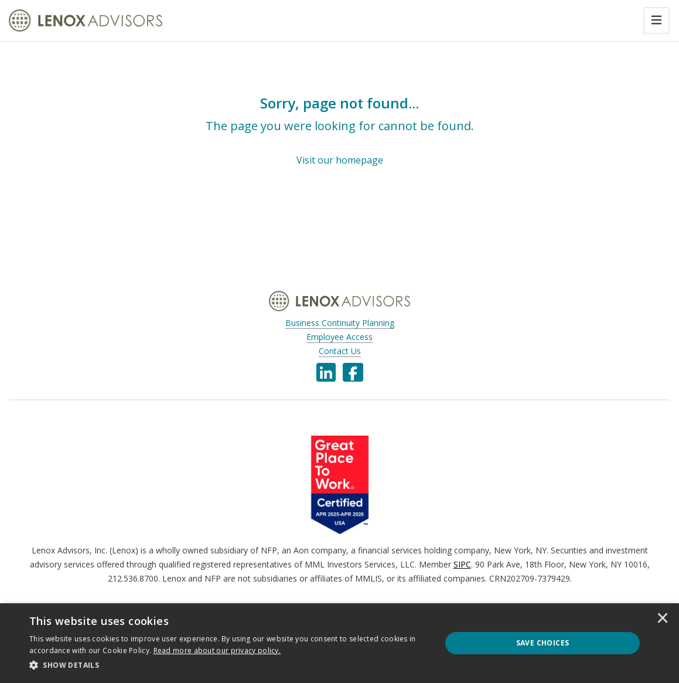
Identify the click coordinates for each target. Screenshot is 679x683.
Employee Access (339, 336)
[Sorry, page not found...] (339, 130)
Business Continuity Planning (339, 322)
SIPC (462, 564)
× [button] (662, 619)
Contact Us (340, 350)
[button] (229, 665)
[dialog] (339, 643)
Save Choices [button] (542, 643)
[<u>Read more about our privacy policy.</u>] (217, 650)
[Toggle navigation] (656, 20)
